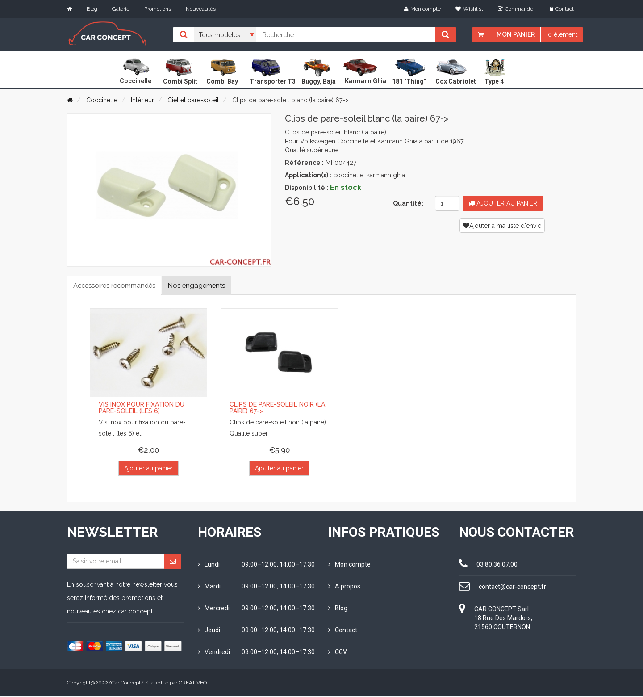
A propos (344, 587)
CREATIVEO (193, 683)
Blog (92, 9)
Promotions (157, 9)
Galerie (120, 9)
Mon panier (516, 34)
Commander (516, 9)
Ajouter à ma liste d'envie (502, 225)
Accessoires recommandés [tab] (119, 285)
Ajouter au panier (502, 203)
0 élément (562, 34)
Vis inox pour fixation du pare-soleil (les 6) (141, 408)
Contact (562, 9)
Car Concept (126, 683)
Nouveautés (201, 9)
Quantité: (408, 203)
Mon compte (422, 9)
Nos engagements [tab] (209, 285)
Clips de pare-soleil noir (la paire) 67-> (277, 408)
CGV (337, 652)
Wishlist (469, 9)
